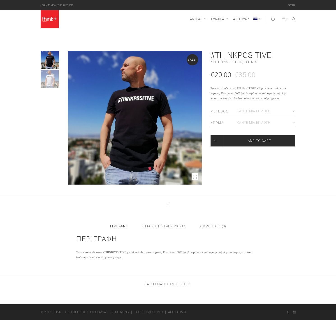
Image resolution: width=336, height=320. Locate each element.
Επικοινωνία (120, 312)
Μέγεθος (219, 111)
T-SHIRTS (235, 62)
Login (44, 5)
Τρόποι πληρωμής (149, 312)
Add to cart (259, 141)
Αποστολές (177, 312)
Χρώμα (217, 123)
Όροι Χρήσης (75, 312)
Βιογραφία (98, 312)
